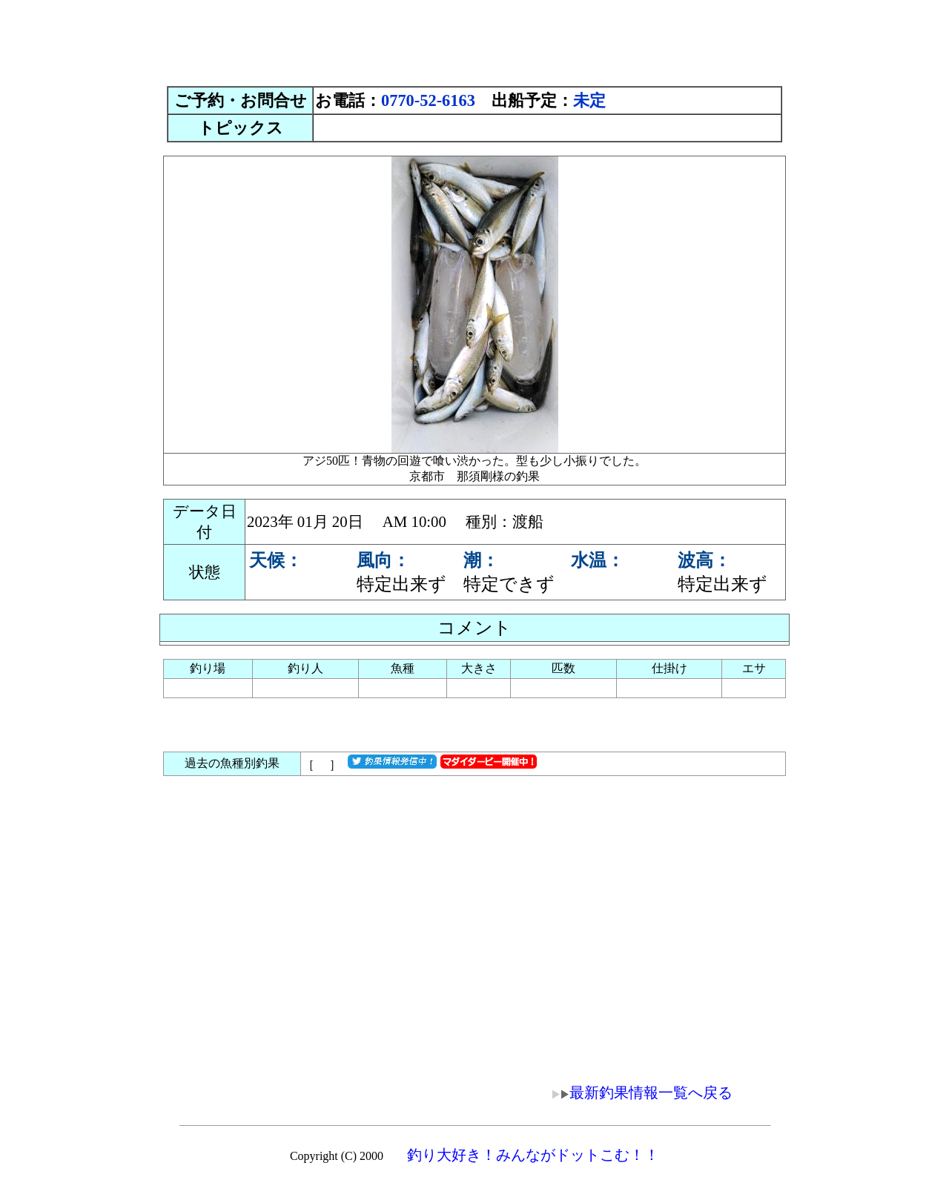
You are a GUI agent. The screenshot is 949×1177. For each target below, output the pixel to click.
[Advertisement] (474, 39)
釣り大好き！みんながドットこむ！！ (533, 1155)
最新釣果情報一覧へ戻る (632, 1092)
